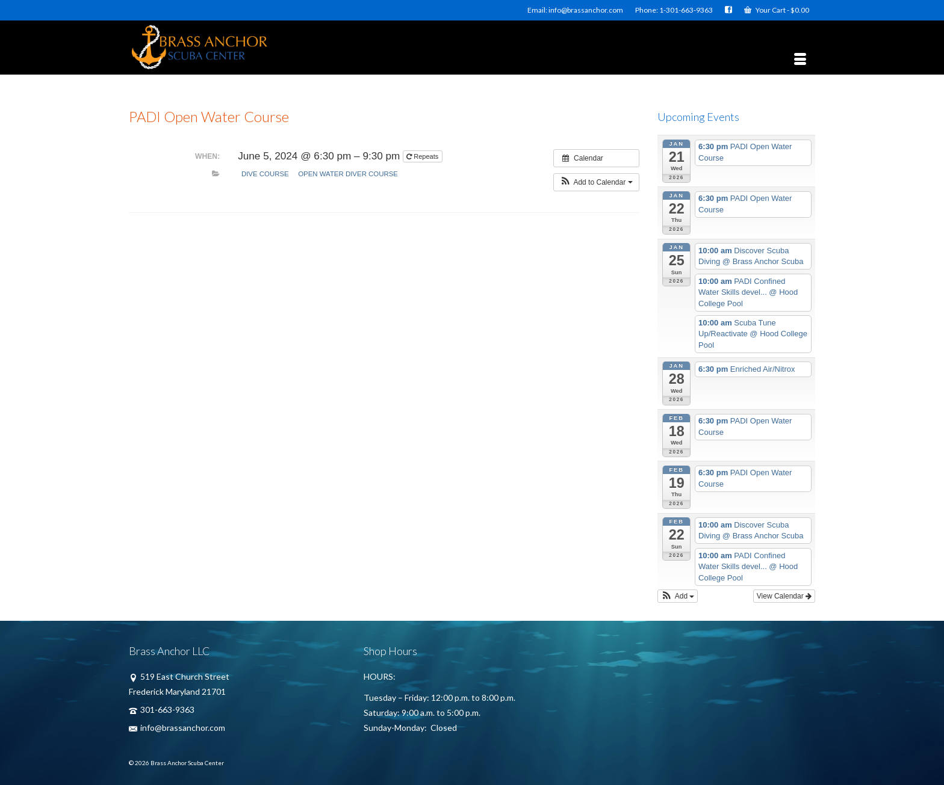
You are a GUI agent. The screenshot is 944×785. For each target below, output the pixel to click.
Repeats (423, 156)
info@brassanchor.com (177, 727)
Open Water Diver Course (348, 173)
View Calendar (784, 596)
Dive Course (265, 173)
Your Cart (776, 9)
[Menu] (800, 60)
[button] (596, 182)
